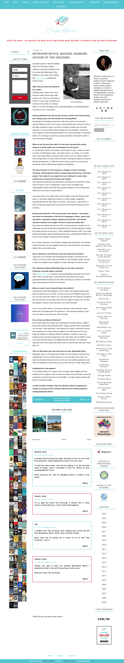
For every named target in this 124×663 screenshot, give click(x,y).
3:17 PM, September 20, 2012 (45, 562)
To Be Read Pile (19, 351)
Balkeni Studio (70, 661)
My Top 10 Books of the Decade (104, 256)
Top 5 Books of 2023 (104, 178)
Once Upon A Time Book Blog (104, 349)
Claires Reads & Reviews (104, 317)
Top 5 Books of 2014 (104, 226)
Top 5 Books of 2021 (104, 189)
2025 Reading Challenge (19, 330)
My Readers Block (104, 341)
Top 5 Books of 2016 (104, 215)
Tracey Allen (20, 333)
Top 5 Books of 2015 (104, 221)
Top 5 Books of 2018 (104, 205)
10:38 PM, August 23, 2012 (44, 455)
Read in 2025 (58, 2)
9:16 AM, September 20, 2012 (45, 527)
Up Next (20, 190)
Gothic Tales (104, 271)
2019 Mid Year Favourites (104, 261)
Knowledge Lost (104, 327)
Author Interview (62, 400)
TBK (92, 661)
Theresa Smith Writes (104, 398)
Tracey (37, 496)
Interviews (95, 2)
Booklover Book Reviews (104, 303)
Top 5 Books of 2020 (104, 194)
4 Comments (39, 399)
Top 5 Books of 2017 (104, 210)
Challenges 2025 (76, 2)
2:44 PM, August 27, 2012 (43, 499)
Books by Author (41, 2)
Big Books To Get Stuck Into (104, 266)
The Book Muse (104, 379)
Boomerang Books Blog (104, 308)
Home (6, 2)
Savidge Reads (104, 375)
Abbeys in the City (43, 274)
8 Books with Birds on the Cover (104, 245)
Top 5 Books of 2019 (104, 199)
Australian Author (62, 398)
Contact (26, 2)
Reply (85, 483)
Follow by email (104, 118)
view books (26, 345)
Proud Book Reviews (104, 366)
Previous (36, 439)
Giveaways (61, 7)
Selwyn (37, 452)
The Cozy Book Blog (104, 389)
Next (89, 439)
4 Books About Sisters (104, 240)
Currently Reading (19, 134)
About (15, 2)
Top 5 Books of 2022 (104, 183)
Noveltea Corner (104, 345)
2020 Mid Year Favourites (104, 250)
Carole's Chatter (104, 313)
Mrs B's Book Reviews (104, 337)
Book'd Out (104, 299)
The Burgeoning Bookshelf (104, 383)
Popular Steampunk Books (104, 275)
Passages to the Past (104, 355)
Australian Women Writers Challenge (104, 294)
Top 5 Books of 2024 (104, 172)
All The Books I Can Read (104, 289)
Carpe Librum (48, 661)
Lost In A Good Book (104, 332)
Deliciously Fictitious (104, 323)
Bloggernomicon (111, 2)
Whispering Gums (104, 402)
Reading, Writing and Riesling (104, 371)
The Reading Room (104, 393)
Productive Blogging (104, 360)
